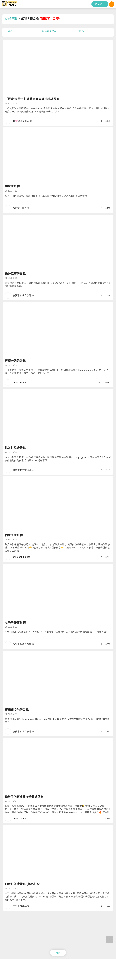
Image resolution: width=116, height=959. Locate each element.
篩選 (58, 952)
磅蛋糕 (11, 31)
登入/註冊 (100, 4)
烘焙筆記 (11, 18)
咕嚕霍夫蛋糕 (49, 31)
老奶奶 (80, 31)
